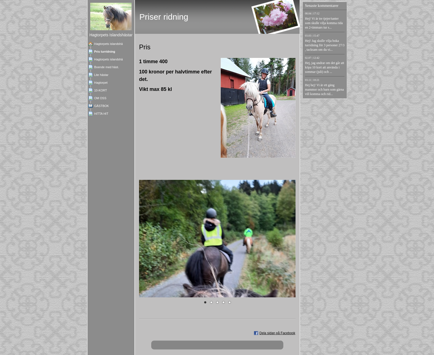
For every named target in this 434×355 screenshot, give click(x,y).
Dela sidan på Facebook (277, 333)
